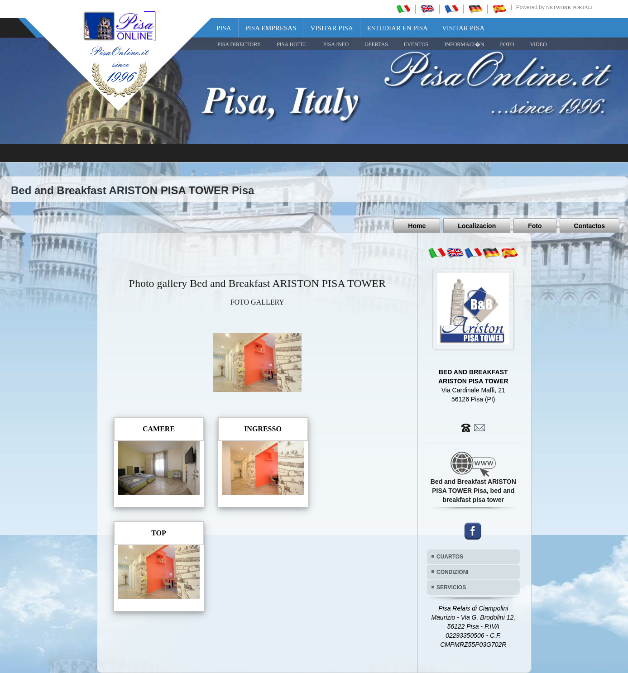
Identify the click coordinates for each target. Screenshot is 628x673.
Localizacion (477, 225)
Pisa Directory (239, 44)
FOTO (507, 44)
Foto (535, 225)
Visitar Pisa (331, 28)
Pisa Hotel (292, 44)
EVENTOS (416, 44)
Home (417, 225)
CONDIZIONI (452, 572)
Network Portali (569, 7)
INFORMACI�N (464, 44)
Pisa (223, 28)
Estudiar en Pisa (397, 28)
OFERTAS (376, 44)
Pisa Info (336, 44)
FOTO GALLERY (257, 302)
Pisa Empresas (271, 28)
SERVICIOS (451, 587)
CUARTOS (449, 557)
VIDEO (538, 44)
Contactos (589, 225)
